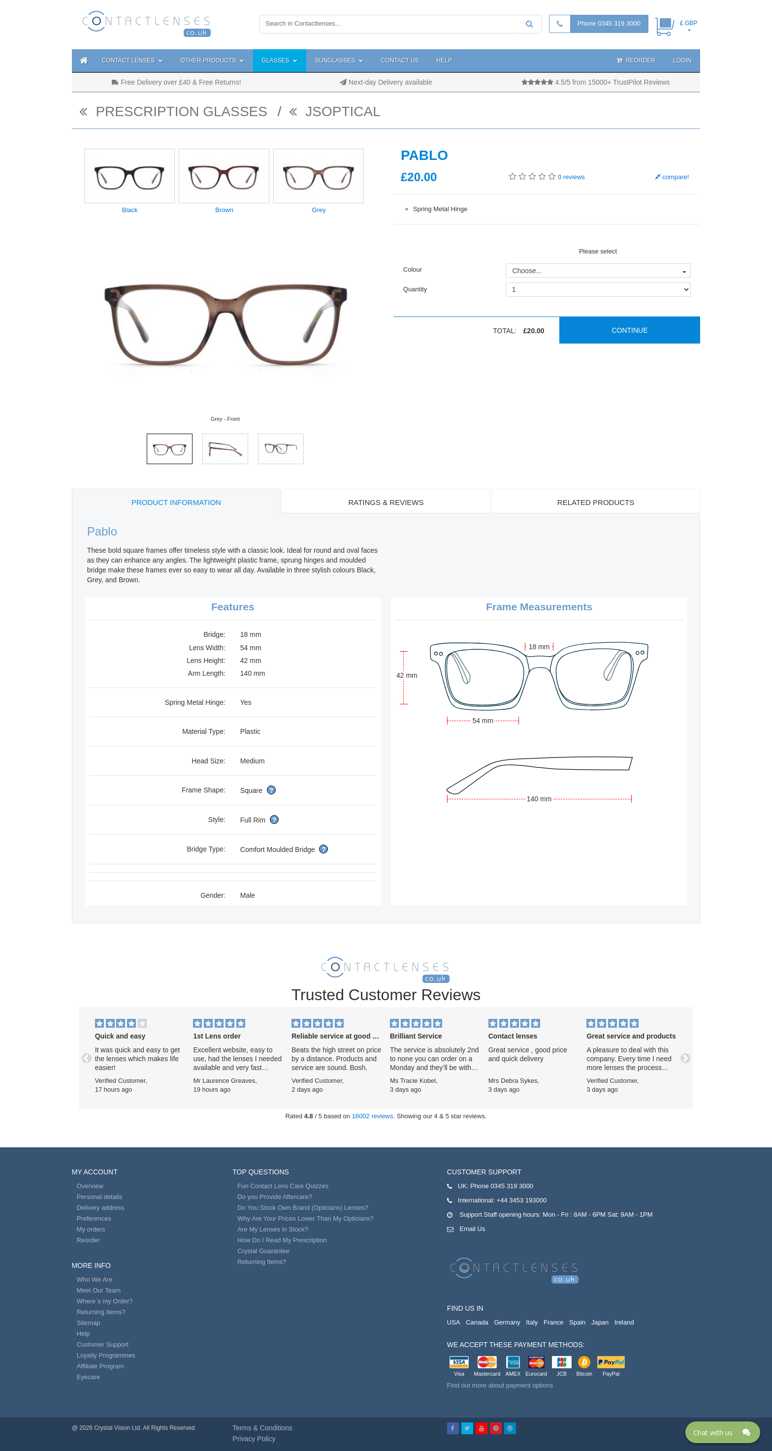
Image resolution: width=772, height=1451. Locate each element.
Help (444, 60)
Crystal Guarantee (263, 1251)
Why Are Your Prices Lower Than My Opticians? (305, 1218)
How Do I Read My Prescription (281, 1240)
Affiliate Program (100, 1366)
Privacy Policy (253, 1439)
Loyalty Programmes (106, 1355)
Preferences (94, 1218)
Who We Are (95, 1279)
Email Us (472, 1228)
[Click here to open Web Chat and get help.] (722, 1432)
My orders (91, 1229)
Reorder (636, 60)
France (553, 1322)
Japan (600, 1322)
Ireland (624, 1322)
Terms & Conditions (262, 1428)
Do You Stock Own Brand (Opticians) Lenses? (302, 1207)
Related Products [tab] (595, 502)
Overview (90, 1186)
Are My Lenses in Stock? (272, 1229)
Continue (629, 330)
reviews (571, 177)
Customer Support (103, 1344)
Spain (577, 1322)
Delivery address (101, 1207)
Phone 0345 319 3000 (609, 23)
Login (682, 60)
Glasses (279, 60)
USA (453, 1322)
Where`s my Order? (105, 1301)
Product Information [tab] (176, 502)
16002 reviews (372, 1116)
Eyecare (88, 1377)
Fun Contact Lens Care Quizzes (282, 1186)
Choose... (527, 271)
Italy (532, 1322)
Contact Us (400, 60)
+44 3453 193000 (522, 1200)
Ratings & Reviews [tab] (385, 502)
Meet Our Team (99, 1290)
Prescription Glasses (175, 111)
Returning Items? (101, 1312)
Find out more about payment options (500, 1385)
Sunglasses (339, 60)
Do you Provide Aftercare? (274, 1196)
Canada (477, 1322)
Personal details (100, 1196)
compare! (672, 177)
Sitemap (88, 1322)
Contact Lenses (132, 60)
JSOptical (335, 111)
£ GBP (688, 23)
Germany (507, 1322)
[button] (86, 1058)
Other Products (212, 60)
